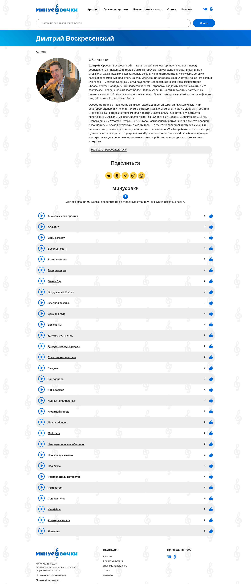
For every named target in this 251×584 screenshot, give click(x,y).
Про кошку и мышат (60, 455)
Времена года (56, 314)
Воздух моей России (61, 292)
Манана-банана (57, 422)
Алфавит (53, 227)
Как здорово (56, 379)
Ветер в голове (57, 259)
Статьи (171, 9)
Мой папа (54, 433)
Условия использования (51, 575)
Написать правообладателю (109, 149)
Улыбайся (54, 509)
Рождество (55, 487)
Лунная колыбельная (61, 400)
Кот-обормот (56, 390)
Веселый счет (56, 248)
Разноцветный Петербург (64, 477)
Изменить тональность (147, 9)
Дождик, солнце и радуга (64, 346)
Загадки (53, 368)
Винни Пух (54, 281)
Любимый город (58, 411)
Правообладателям (48, 580)
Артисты (92, 9)
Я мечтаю (54, 531)
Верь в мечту (56, 237)
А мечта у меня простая (63, 216)
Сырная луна (56, 498)
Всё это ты (55, 324)
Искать (204, 23)
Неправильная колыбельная (66, 444)
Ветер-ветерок (57, 270)
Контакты (187, 9)
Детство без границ (60, 335)
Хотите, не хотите (59, 520)
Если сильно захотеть (62, 357)
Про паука (54, 466)
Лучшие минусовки (115, 9)
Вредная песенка (58, 303)
